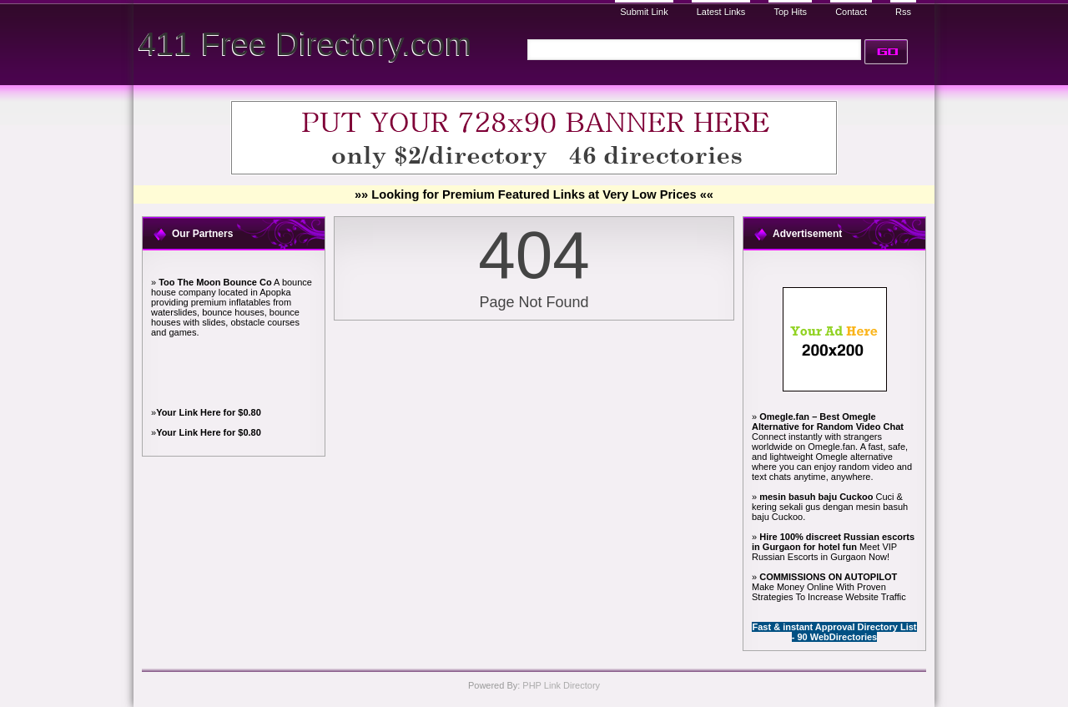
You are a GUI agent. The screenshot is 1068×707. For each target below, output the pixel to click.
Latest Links (721, 12)
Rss (903, 12)
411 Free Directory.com (305, 44)
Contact (851, 12)
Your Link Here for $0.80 (208, 412)
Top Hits (790, 12)
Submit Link (644, 12)
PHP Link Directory (561, 685)
